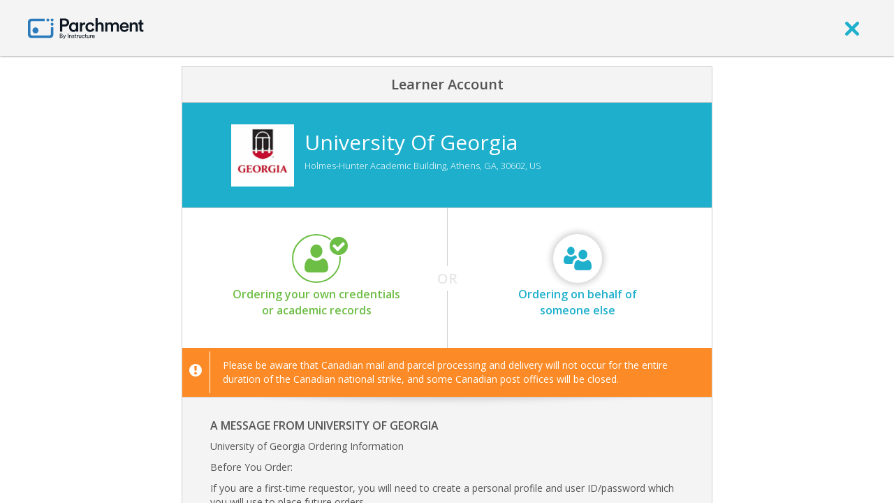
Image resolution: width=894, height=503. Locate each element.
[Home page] (86, 27)
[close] (852, 28)
